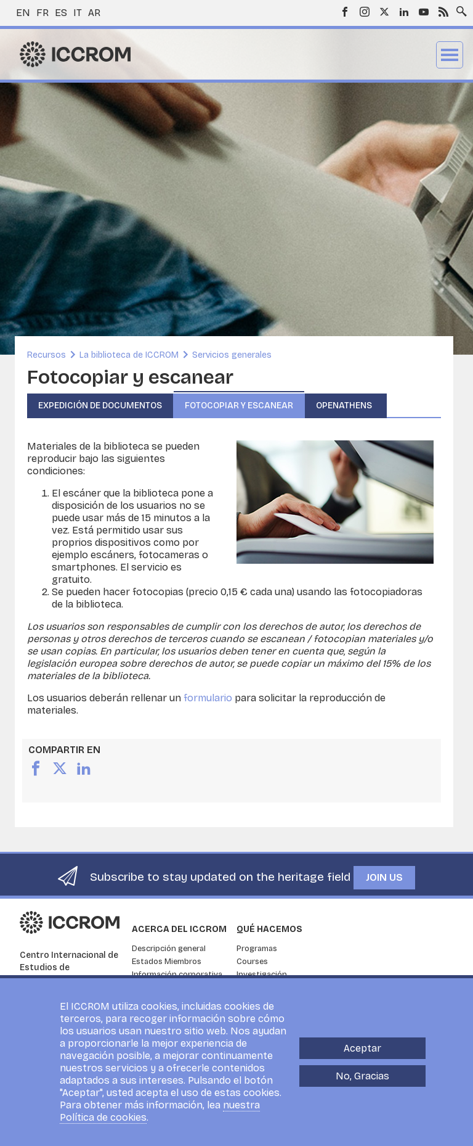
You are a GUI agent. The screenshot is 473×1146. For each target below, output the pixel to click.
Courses (252, 962)
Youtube (424, 12)
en (23, 13)
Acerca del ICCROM (179, 929)
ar (94, 13)
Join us (384, 877)
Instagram (365, 12)
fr (42, 13)
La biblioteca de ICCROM (129, 355)
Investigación (261, 974)
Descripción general (169, 949)
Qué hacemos (269, 929)
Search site (459, 8)
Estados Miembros (166, 962)
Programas (256, 949)
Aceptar (362, 1058)
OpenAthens (346, 405)
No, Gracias (362, 1086)
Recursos (46, 355)
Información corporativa (177, 974)
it (77, 13)
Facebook (345, 12)
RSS (443, 12)
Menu (449, 54)
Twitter (384, 12)
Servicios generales (232, 355)
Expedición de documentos (100, 405)
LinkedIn (404, 12)
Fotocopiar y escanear (239, 405)
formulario (208, 698)
